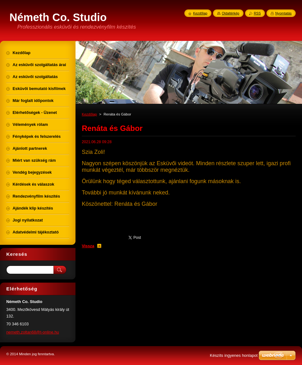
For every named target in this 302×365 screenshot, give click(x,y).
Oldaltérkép (230, 13)
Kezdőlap (89, 114)
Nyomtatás (283, 13)
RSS (257, 13)
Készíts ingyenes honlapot (234, 355)
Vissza (88, 246)
